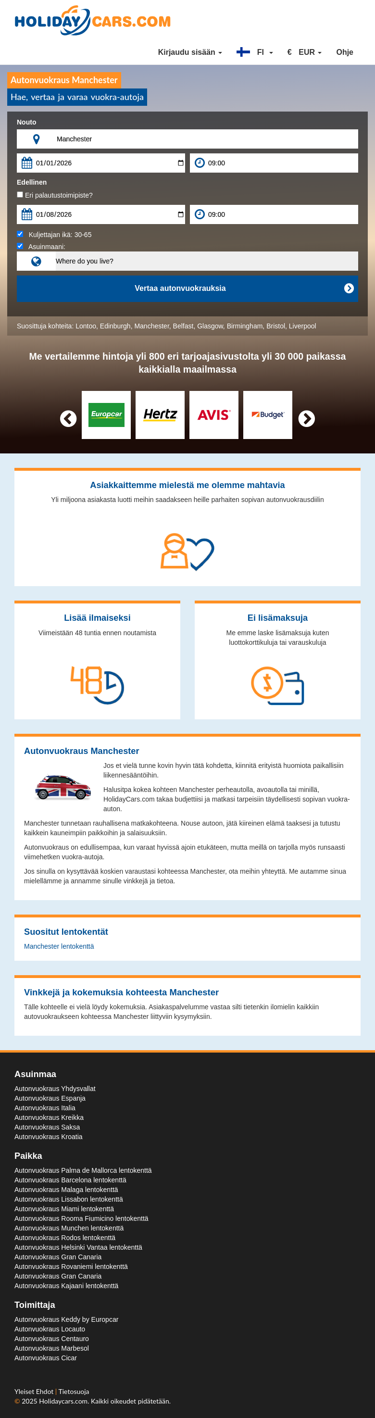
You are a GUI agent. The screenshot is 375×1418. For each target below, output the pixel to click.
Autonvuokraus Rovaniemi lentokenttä (71, 1266)
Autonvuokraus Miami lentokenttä (64, 1209)
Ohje (344, 52)
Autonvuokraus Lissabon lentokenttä (68, 1199)
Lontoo (85, 326)
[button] (254, 52)
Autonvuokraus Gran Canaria (57, 1257)
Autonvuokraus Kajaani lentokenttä (66, 1286)
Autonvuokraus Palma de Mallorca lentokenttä (83, 1170)
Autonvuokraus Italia (44, 1108)
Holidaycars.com (63, 1401)
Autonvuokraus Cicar (45, 1358)
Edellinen (32, 182)
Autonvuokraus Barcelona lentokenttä (70, 1180)
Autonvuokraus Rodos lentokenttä (64, 1238)
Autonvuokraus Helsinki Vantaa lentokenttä (78, 1247)
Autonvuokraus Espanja (50, 1098)
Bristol (275, 326)
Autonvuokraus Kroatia (48, 1137)
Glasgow (210, 326)
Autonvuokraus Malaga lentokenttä (66, 1189)
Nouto (26, 122)
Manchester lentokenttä (59, 946)
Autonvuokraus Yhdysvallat (55, 1088)
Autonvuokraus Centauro (51, 1339)
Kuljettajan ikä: (54, 234)
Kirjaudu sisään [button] (190, 52)
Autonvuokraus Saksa (47, 1127)
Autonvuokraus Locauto (49, 1329)
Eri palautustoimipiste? (55, 195)
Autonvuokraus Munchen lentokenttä (69, 1228)
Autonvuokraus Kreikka (49, 1117)
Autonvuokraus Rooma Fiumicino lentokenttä (81, 1218)
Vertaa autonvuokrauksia (244, 288)
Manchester (151, 326)
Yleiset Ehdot (34, 1391)
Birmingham (245, 326)
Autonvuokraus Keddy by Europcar (66, 1319)
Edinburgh (115, 326)
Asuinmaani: (41, 247)
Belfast (183, 326)
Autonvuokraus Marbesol (51, 1348)
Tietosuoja (74, 1391)
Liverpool (302, 326)
